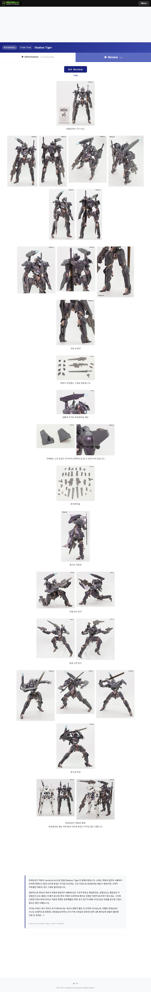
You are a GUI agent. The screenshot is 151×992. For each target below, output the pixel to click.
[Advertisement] (75, 24)
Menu (143, 3)
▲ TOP (75, 983)
